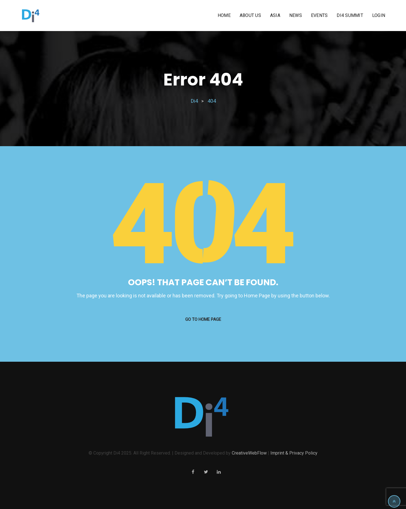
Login (378, 15)
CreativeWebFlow (249, 453)
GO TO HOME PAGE (203, 319)
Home (224, 15)
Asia (275, 15)
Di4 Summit (350, 15)
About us (250, 15)
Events (319, 15)
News (295, 15)
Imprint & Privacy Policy (293, 453)
